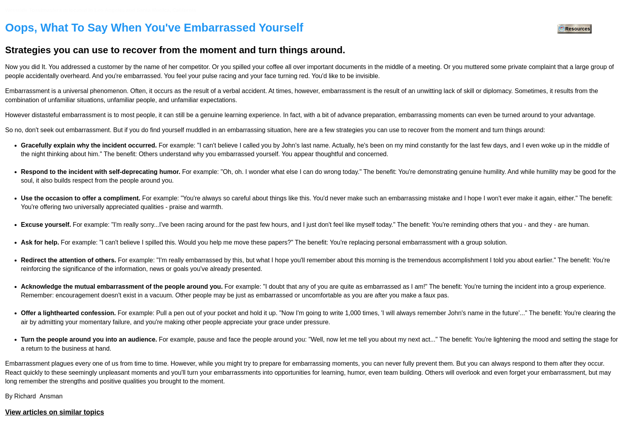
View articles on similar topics (54, 412)
